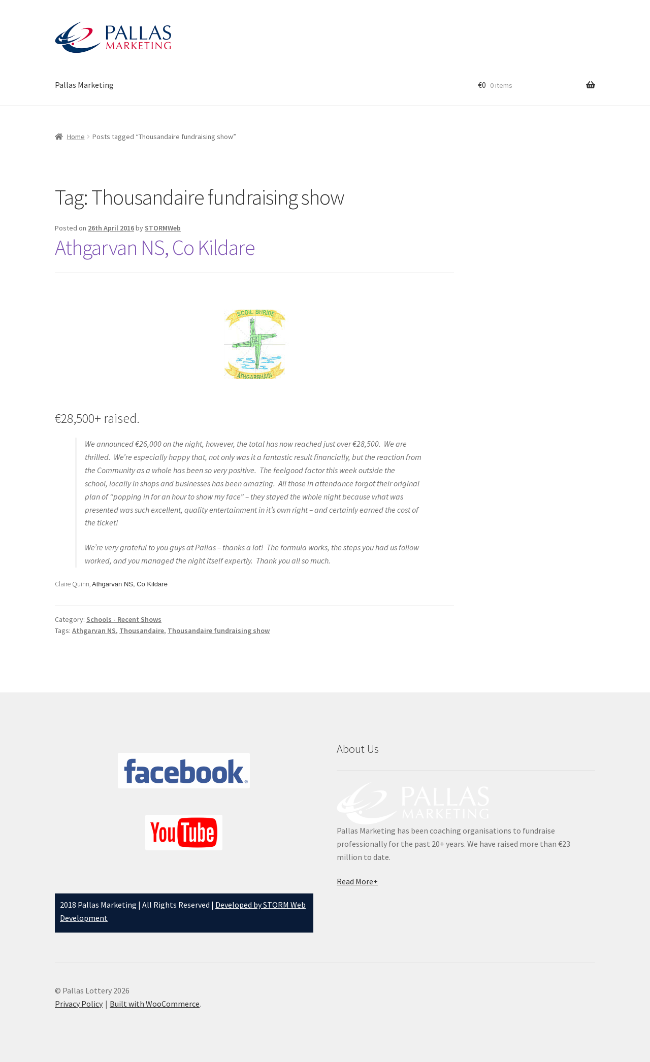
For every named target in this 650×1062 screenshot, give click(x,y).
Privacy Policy (79, 1004)
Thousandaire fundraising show (219, 630)
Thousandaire (141, 630)
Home (76, 136)
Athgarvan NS (94, 630)
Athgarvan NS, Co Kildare (155, 247)
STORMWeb (163, 228)
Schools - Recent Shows (123, 619)
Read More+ (357, 881)
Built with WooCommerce (155, 1004)
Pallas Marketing (84, 85)
